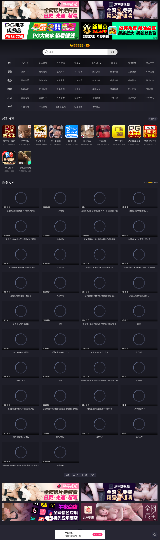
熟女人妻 (96, 71)
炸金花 (114, 62)
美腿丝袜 (96, 89)
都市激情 (25, 98)
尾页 (92, 475)
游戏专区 (78, 62)
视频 (9, 71)
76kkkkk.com (79, 45)
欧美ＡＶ (61, 71)
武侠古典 (78, 98)
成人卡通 (61, 80)
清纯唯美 (114, 89)
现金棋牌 (132, 62)
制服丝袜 (96, 80)
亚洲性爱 (25, 80)
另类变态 (150, 80)
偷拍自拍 (43, 80)
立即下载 (97, 534)
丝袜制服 (114, 71)
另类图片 (150, 89)
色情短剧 (96, 106)
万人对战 (61, 62)
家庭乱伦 (43, 98)
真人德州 (43, 62)
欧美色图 (61, 89)
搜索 (112, 52)
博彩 (9, 62)
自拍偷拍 (43, 71)
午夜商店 (25, 106)
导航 (9, 106)
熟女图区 (132, 89)
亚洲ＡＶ (25, 71)
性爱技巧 (150, 98)
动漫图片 (78, 89)
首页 (67, 475)
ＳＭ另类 (150, 71)
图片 (9, 89)
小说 (9, 98)
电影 (9, 80)
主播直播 (132, 71)
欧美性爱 (78, 80)
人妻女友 (61, 98)
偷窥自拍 (25, 89)
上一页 (75, 475)
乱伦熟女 (132, 80)
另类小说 (114, 98)
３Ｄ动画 (78, 71)
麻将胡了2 (96, 62)
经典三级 (114, 80)
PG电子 (25, 62)
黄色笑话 (132, 98)
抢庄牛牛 (150, 62)
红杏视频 (78, 106)
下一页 (84, 475)
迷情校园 (96, 98)
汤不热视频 (61, 106)
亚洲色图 (43, 89)
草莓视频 (43, 106)
